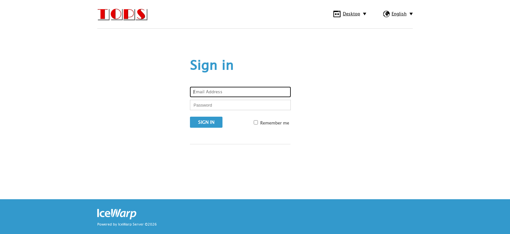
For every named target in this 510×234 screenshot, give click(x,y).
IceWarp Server (131, 224)
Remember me (274, 123)
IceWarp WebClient (123, 16)
